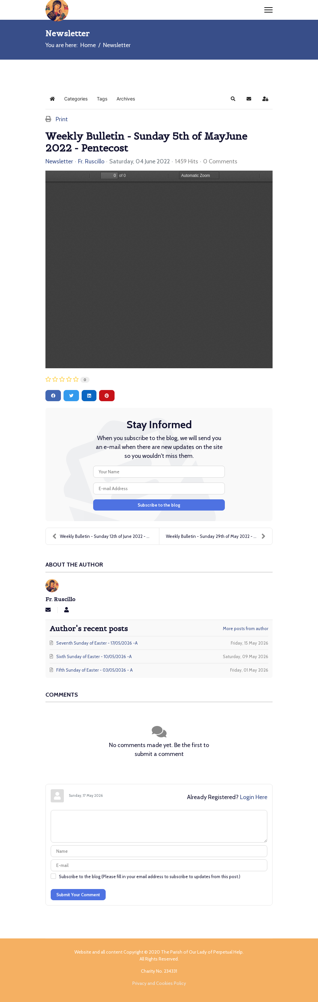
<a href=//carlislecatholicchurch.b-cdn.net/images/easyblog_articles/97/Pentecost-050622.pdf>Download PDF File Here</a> (159, 269)
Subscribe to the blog (159, 505)
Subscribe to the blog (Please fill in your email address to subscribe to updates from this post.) (149, 876)
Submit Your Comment (78, 894)
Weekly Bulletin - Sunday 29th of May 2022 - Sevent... (218, 536)
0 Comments (220, 161)
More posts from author (245, 628)
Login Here (253, 797)
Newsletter (59, 161)
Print (62, 119)
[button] (233, 99)
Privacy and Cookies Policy (159, 983)
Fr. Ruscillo (91, 161)
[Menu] (268, 10)
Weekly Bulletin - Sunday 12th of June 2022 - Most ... (105, 536)
